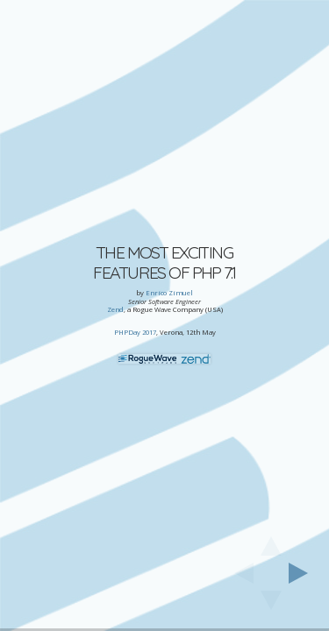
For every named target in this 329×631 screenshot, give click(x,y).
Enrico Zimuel (169, 292)
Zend (115, 309)
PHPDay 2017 (135, 332)
